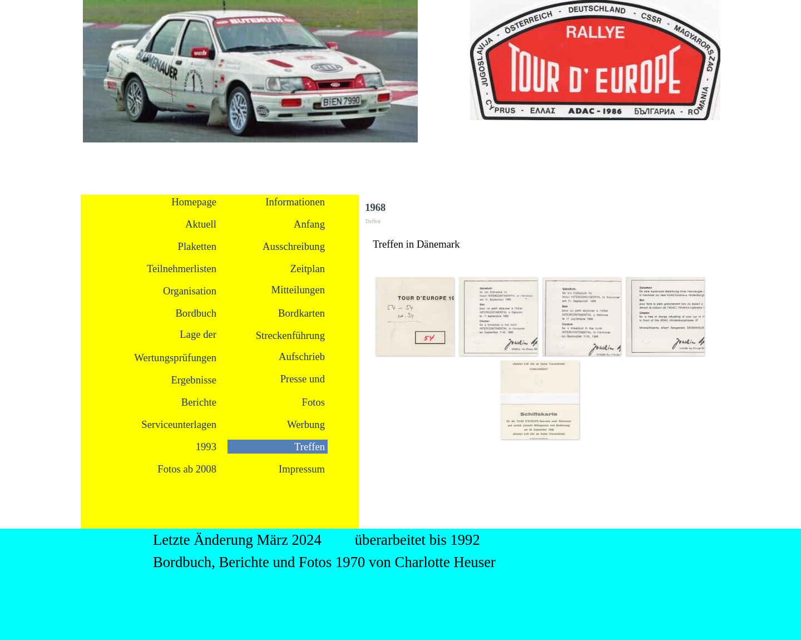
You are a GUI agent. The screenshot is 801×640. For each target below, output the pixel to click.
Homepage (193, 202)
